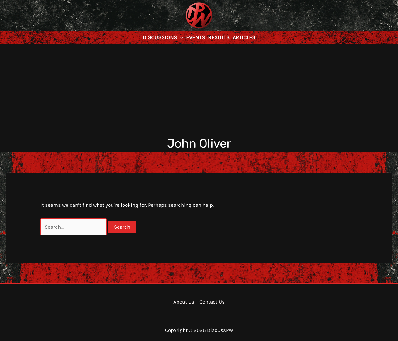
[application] (180, 37)
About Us (183, 302)
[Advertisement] (199, 89)
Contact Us (212, 302)
